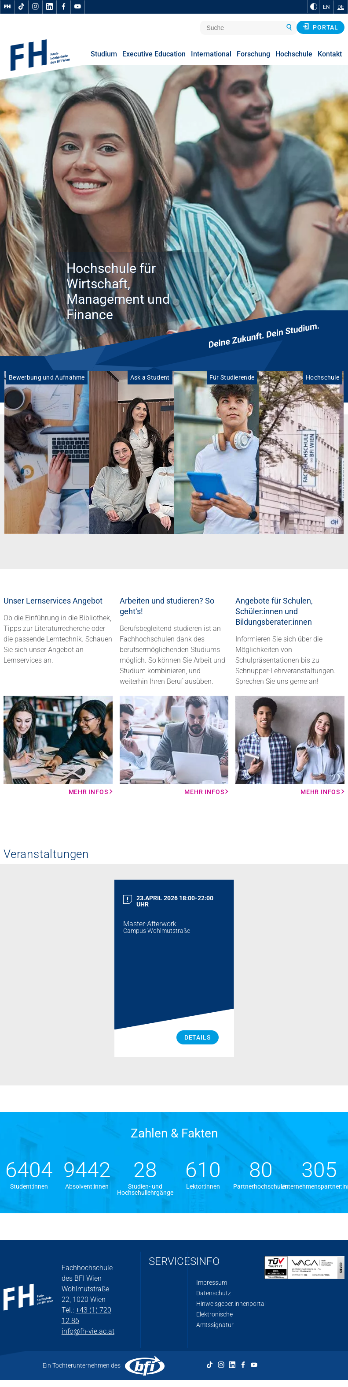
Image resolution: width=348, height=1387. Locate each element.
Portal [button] (320, 27)
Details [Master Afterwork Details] (197, 1037)
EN (326, 7)
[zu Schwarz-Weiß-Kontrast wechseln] (313, 6)
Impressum (211, 1282)
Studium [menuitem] (104, 54)
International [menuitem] (211, 54)
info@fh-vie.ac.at (88, 1331)
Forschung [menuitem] (253, 54)
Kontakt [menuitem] (330, 54)
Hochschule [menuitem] (293, 54)
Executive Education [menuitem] (154, 54)
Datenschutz (213, 1293)
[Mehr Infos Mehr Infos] (58, 745)
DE (340, 7)
